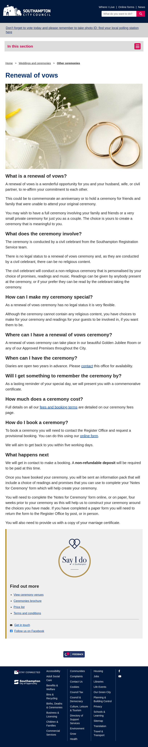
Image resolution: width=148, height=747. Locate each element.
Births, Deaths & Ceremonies (54, 705)
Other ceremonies (68, 63)
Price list (19, 607)
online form (89, 436)
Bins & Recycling (51, 696)
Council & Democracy (76, 699)
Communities (77, 671)
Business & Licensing (52, 714)
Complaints (76, 676)
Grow (73, 733)
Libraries (99, 681)
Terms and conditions (27, 613)
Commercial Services (53, 732)
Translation (100, 726)
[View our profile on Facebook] (126, 671)
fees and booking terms (58, 407)
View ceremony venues (29, 594)
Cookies (74, 686)
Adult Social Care (53, 678)
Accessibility (53, 671)
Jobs (96, 676)
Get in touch (22, 625)
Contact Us (76, 681)
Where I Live (107, 7)
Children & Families (52, 723)
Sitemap (98, 720)
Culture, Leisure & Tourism (79, 708)
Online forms (126, 7)
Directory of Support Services (76, 719)
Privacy (98, 706)
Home (9, 63)
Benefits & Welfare (52, 687)
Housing (98, 671)
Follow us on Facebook (29, 631)
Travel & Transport (99, 733)
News (141, 7)
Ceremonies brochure (28, 600)
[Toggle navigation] (137, 46)
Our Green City (102, 692)
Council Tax (76, 692)
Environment (77, 728)
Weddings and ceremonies (35, 63)
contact (87, 366)
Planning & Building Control (103, 699)
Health (73, 739)
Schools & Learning (99, 713)
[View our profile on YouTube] (126, 676)
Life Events (100, 686)
